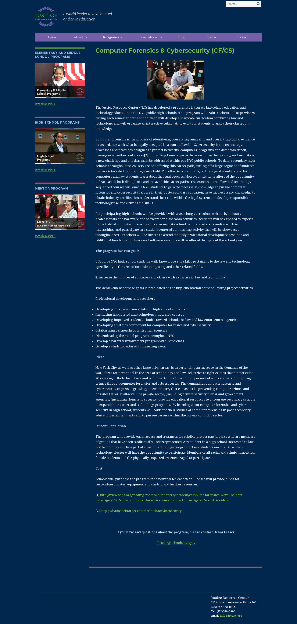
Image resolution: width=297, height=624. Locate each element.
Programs (111, 37)
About (79, 37)
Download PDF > (60, 84)
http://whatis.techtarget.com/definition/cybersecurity (141, 511)
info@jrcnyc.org (231, 615)
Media (211, 37)
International (149, 37)
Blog (181, 37)
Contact (243, 37)
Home (51, 37)
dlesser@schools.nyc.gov (175, 543)
